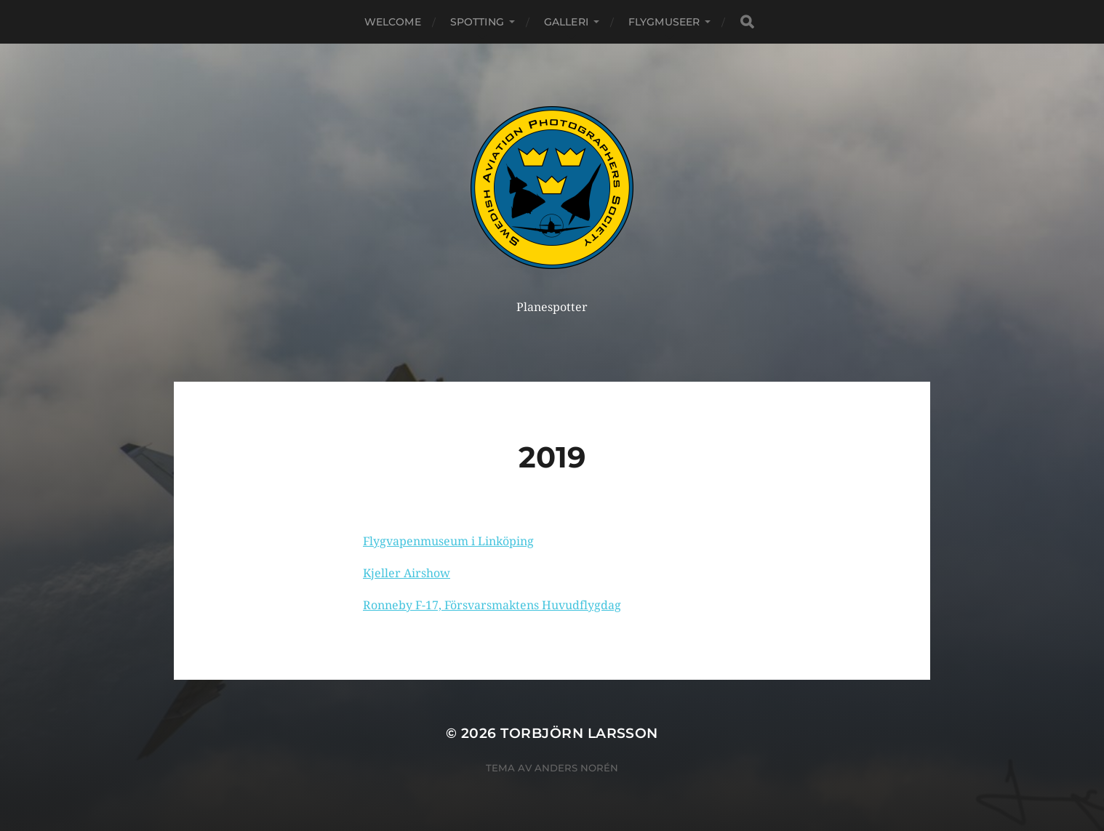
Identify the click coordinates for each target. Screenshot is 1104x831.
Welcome (392, 21)
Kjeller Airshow (406, 573)
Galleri (566, 21)
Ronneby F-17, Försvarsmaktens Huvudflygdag (492, 605)
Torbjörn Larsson (579, 733)
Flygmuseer (664, 21)
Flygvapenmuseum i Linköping (448, 541)
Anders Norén (576, 768)
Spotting (477, 21)
